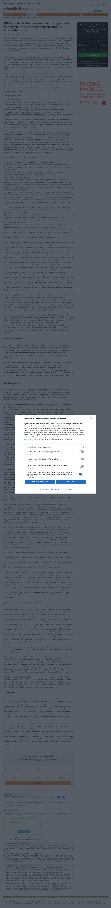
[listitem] (55, 447)
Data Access (55, 489)
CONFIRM (71, 482)
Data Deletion (43, 489)
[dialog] (55, 454)
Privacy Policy (67, 489)
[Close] (92, 419)
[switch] (81, 451)
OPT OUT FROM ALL (40, 482)
